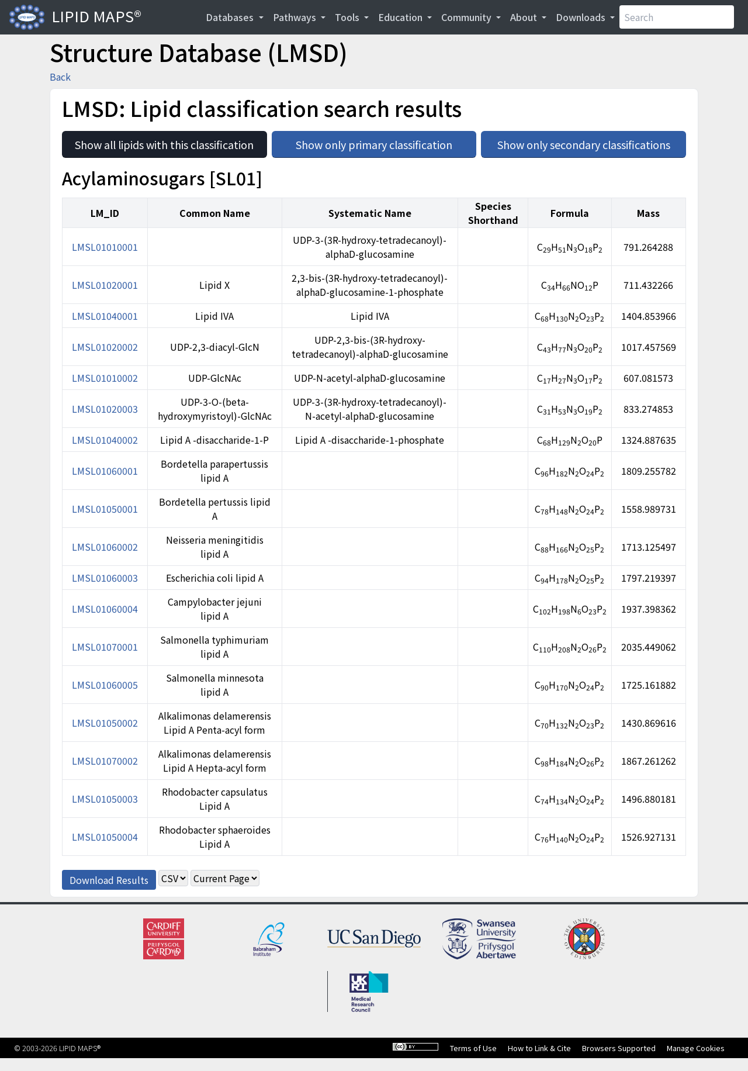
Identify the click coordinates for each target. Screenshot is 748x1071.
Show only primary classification (386, 141)
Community (467, 17)
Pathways (295, 17)
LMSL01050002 (105, 723)
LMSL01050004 (105, 837)
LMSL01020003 (105, 409)
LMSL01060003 (105, 578)
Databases (231, 17)
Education (401, 17)
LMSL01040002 (105, 440)
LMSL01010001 (105, 247)
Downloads (582, 17)
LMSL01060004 (105, 609)
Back (60, 77)
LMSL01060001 (105, 471)
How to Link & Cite (539, 1047)
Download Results (109, 880)
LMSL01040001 (105, 316)
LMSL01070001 (105, 647)
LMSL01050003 (105, 799)
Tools (348, 17)
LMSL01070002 (105, 761)
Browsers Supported (619, 1047)
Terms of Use (473, 1047)
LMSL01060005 (105, 685)
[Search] (676, 17)
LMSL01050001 (105, 509)
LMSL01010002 (105, 378)
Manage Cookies (696, 1047)
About (524, 17)
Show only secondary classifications (591, 141)
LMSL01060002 (105, 547)
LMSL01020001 (105, 285)
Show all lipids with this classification (170, 141)
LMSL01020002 (105, 347)
